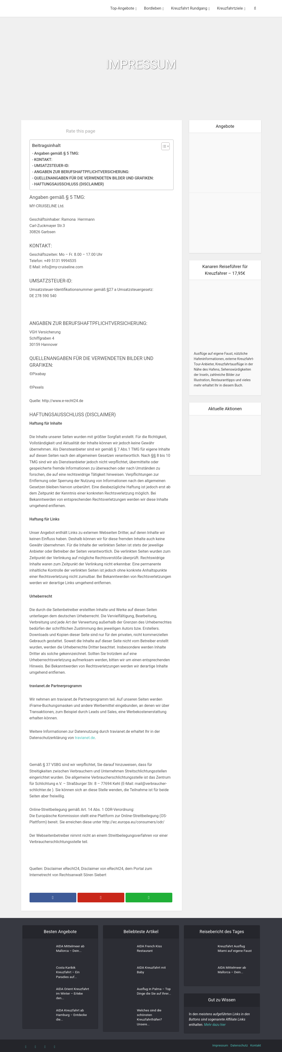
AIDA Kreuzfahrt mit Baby (152, 970)
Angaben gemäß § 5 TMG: (56, 153)
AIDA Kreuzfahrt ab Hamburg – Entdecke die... (72, 1015)
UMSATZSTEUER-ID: (51, 165)
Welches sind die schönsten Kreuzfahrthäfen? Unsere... (149, 1018)
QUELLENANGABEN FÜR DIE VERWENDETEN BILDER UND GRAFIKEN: (94, 178)
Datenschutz (239, 1045)
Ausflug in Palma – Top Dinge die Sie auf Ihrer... (152, 994)
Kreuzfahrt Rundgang (189, 8)
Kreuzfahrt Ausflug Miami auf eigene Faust (232, 951)
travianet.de (85, 737)
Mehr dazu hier (215, 1025)
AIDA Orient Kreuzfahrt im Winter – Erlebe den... (73, 994)
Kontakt (255, 1045)
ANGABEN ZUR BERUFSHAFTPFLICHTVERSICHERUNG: (81, 172)
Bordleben (152, 8)
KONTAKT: (43, 159)
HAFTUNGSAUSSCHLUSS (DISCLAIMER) (69, 184)
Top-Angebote (122, 8)
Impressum (220, 1045)
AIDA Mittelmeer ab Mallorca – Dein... (70, 949)
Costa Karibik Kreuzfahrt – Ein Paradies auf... (68, 973)
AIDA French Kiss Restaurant (149, 949)
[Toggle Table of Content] (163, 146)
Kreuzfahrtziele (230, 8)
